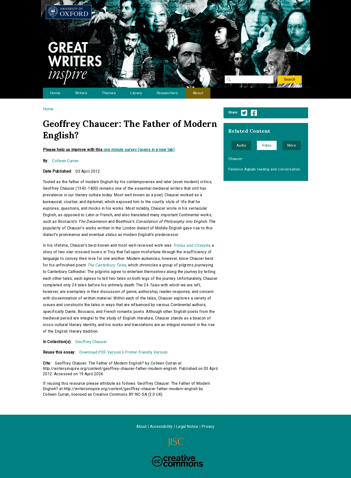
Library (136, 93)
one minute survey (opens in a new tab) (139, 149)
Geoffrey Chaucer (59, 188)
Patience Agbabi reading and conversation (264, 169)
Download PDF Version (100, 352)
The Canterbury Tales (106, 265)
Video (267, 145)
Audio (241, 145)
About (198, 93)
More (291, 145)
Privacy (208, 426)
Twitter (244, 113)
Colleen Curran (65, 161)
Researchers (167, 93)
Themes (109, 93)
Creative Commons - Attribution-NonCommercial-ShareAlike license (177, 461)
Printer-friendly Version (146, 352)
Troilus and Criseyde (191, 245)
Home (55, 93)
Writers (81, 93)
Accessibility (161, 426)
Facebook (254, 113)
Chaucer (235, 159)
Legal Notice (187, 426)
